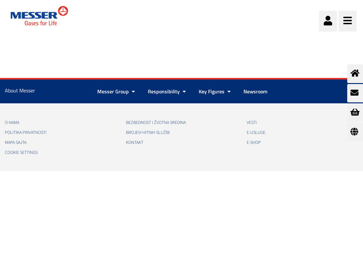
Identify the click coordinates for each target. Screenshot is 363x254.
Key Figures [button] (215, 91)
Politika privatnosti (25, 132)
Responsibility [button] (167, 91)
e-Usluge (256, 132)
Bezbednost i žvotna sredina (156, 122)
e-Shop (254, 142)
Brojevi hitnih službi (148, 132)
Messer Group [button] (116, 91)
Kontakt (134, 142)
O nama (12, 122)
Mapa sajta (15, 142)
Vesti (252, 122)
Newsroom (255, 91)
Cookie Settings (21, 152)
